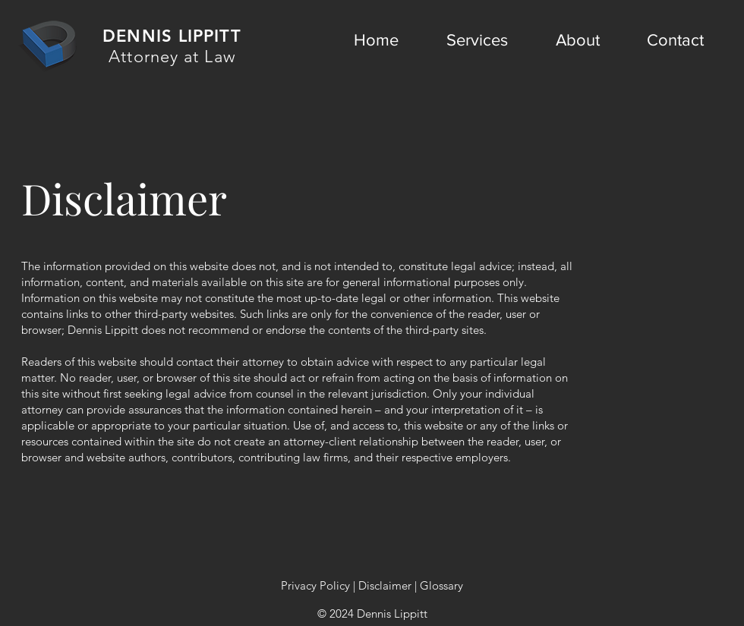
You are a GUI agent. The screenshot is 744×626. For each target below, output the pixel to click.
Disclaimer (384, 585)
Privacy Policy (315, 585)
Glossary (441, 585)
